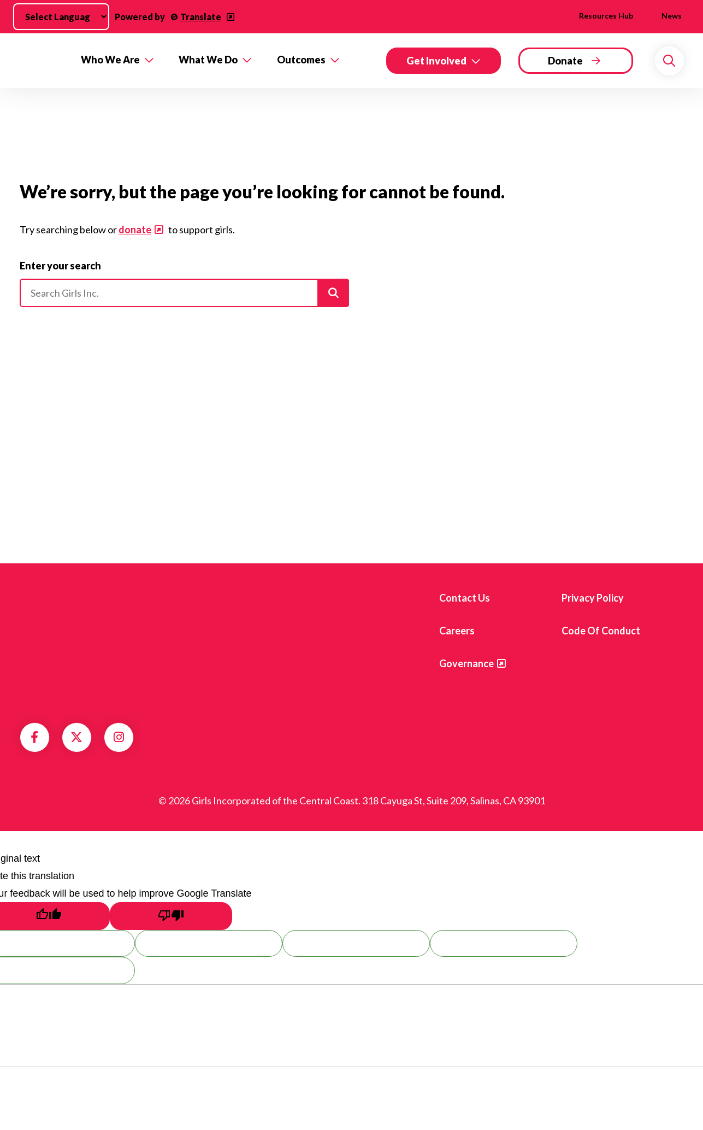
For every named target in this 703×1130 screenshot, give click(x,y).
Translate (200, 16)
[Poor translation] (171, 916)
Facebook (34, 737)
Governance (466, 663)
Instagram (118, 737)
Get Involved (436, 61)
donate (135, 229)
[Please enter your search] (184, 293)
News (671, 15)
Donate (565, 61)
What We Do (208, 60)
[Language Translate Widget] (61, 16)
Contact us (464, 598)
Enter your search (60, 266)
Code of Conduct (601, 631)
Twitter (76, 737)
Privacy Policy (593, 598)
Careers (457, 631)
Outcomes (301, 60)
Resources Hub (606, 15)
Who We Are (110, 60)
